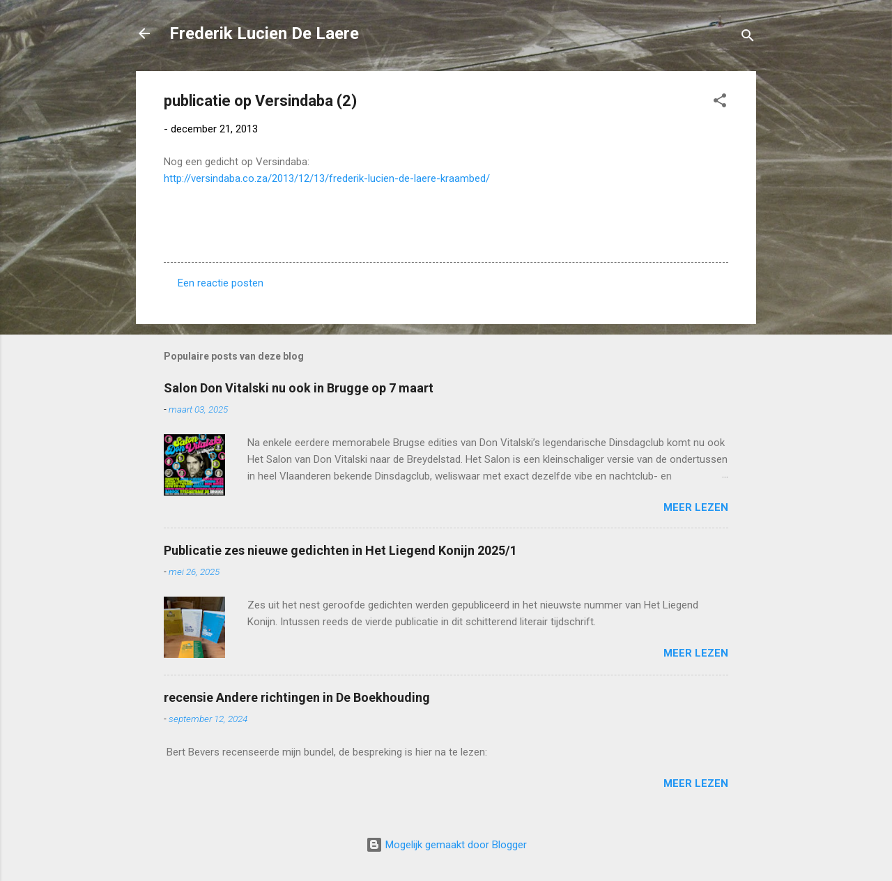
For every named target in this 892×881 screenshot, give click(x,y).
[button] (720, 103)
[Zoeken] (747, 38)
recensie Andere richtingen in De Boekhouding (297, 697)
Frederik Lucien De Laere (264, 33)
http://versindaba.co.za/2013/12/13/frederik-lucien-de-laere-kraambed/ (327, 178)
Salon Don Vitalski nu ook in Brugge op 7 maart (298, 388)
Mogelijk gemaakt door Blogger (446, 844)
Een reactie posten (220, 283)
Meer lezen (695, 507)
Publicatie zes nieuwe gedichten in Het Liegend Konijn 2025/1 (340, 550)
